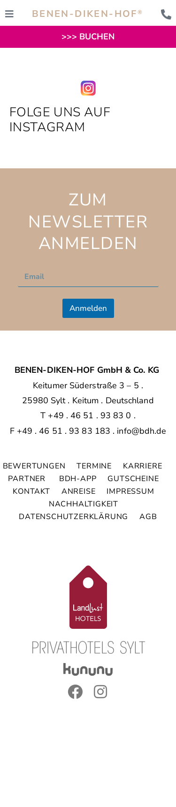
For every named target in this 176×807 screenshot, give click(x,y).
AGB (148, 517)
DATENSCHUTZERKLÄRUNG (73, 517)
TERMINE (94, 466)
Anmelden (88, 308)
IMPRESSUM (130, 491)
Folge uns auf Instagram (59, 120)
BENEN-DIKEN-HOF (87, 14)
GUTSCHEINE (133, 479)
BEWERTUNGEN (34, 466)
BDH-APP (78, 479)
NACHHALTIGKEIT (83, 504)
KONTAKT (31, 491)
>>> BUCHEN (88, 36)
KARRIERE (143, 466)
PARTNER (27, 479)
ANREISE (78, 491)
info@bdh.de (141, 431)
